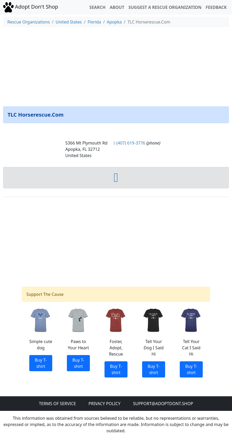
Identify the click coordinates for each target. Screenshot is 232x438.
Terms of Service (57, 403)
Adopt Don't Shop (30, 6)
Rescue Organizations (28, 22)
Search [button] (97, 7)
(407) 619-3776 (130, 143)
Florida (94, 22)
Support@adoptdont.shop (163, 403)
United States (69, 22)
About (117, 7)
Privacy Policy (104, 403)
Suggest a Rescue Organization (165, 7)
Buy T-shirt (41, 363)
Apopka (114, 22)
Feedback (216, 7)
